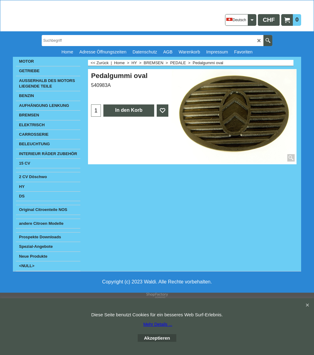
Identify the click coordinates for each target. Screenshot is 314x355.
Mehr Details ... (157, 324)
